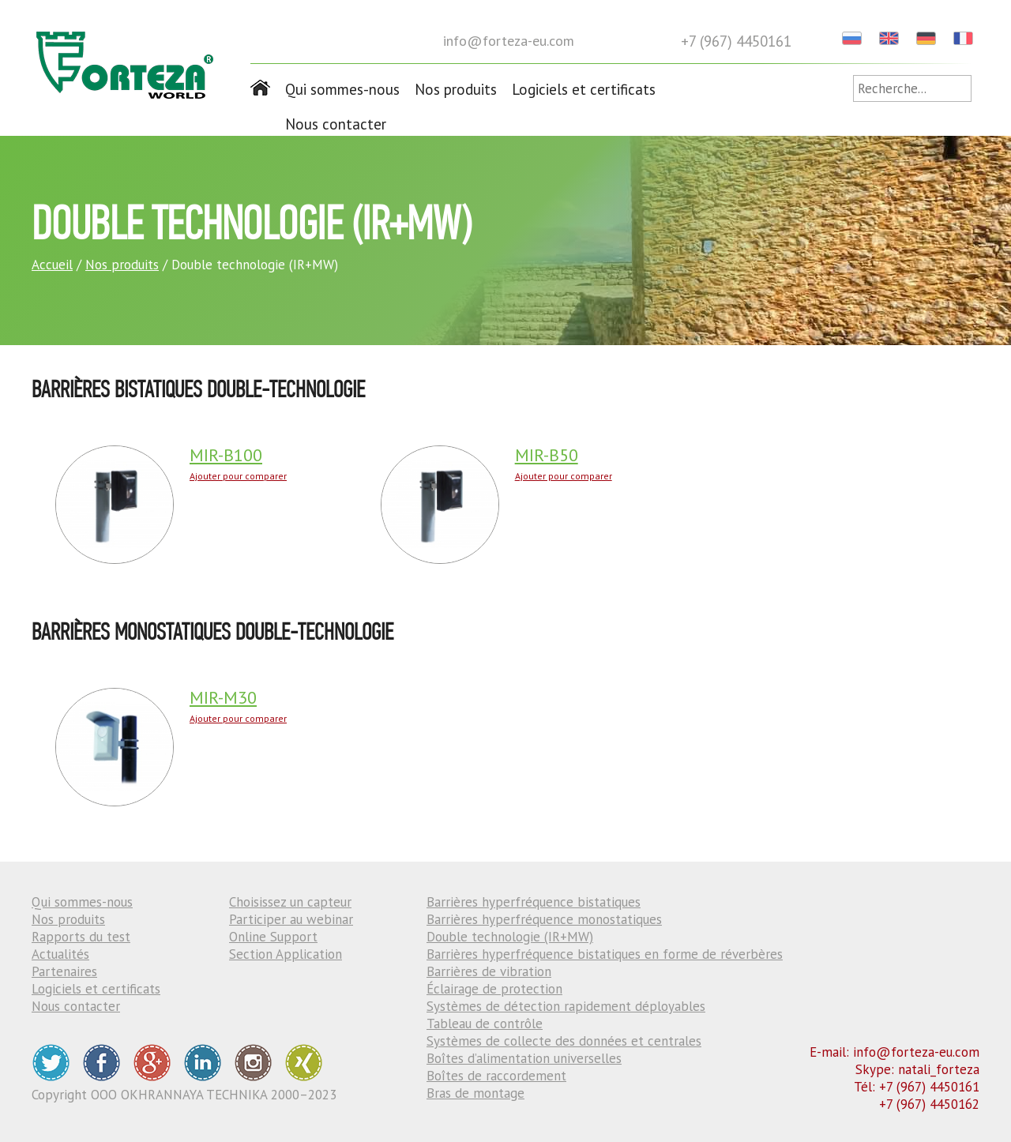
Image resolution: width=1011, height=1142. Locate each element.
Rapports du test (81, 936)
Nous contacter (335, 124)
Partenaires (64, 971)
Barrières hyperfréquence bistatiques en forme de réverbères (605, 954)
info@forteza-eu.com (508, 41)
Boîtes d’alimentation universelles (524, 1058)
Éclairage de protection (494, 988)
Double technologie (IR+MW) (510, 936)
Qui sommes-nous (342, 89)
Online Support (273, 936)
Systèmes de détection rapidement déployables (566, 1006)
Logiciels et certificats (584, 89)
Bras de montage (475, 1093)
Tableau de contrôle (485, 1023)
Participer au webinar (291, 919)
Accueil (52, 264)
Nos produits (456, 89)
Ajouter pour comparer (238, 476)
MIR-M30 (223, 697)
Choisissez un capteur (290, 902)
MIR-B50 (546, 455)
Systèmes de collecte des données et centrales (564, 1041)
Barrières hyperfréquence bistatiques (534, 902)
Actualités (60, 954)
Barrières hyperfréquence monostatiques (544, 919)
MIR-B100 (226, 455)
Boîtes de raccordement (496, 1075)
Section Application (285, 954)
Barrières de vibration (489, 971)
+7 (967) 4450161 (736, 41)
